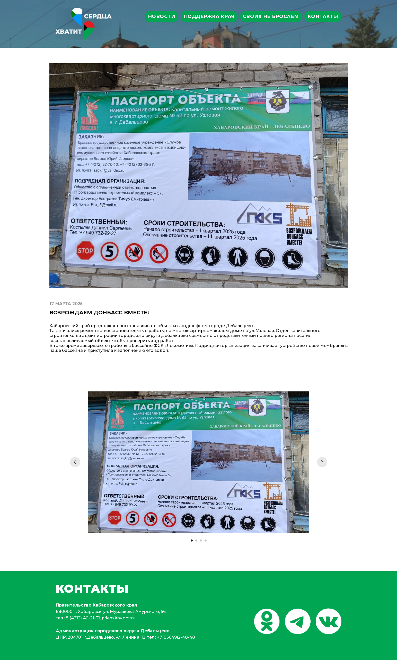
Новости (161, 16)
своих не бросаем (271, 16)
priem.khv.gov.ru (118, 618)
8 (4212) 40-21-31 (83, 618)
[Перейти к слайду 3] (201, 540)
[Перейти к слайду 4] (206, 540)
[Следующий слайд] (322, 462)
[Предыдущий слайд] (75, 462)
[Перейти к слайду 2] (196, 540)
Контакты (322, 16)
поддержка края (209, 16)
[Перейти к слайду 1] (192, 540)
